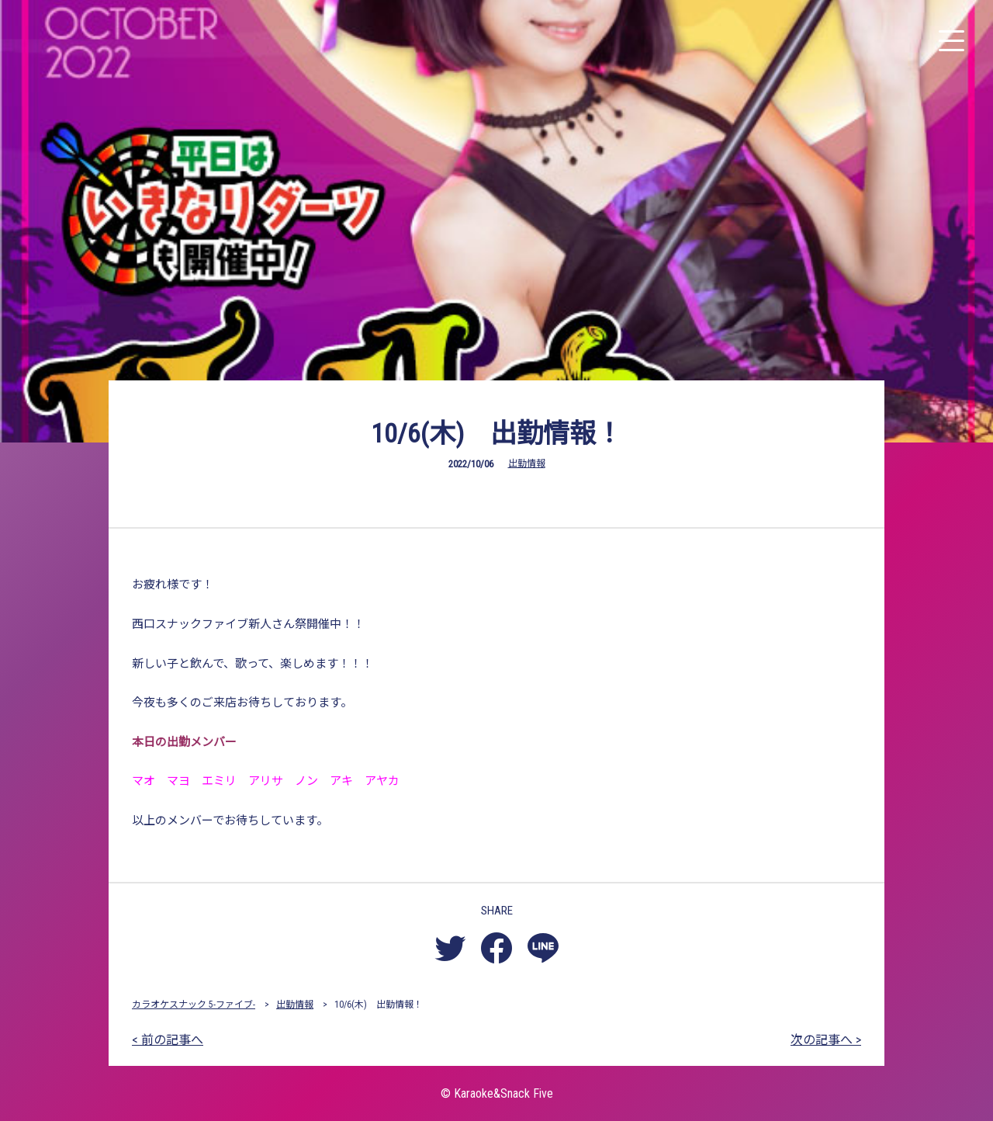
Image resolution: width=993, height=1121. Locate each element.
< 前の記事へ (167, 1039)
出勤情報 (526, 463)
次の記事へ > (826, 1039)
